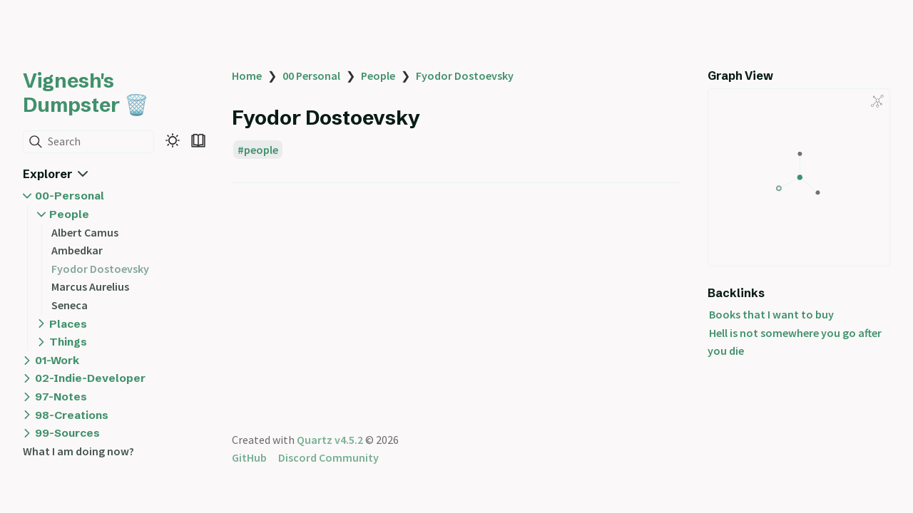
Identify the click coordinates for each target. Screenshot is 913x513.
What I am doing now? (78, 451)
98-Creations (71, 415)
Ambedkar (77, 250)
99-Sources (67, 433)
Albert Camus (84, 232)
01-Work (57, 360)
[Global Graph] (877, 101)
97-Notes (61, 396)
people (261, 149)
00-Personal (69, 195)
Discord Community (328, 457)
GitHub (249, 457)
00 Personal (311, 75)
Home (247, 75)
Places (68, 324)
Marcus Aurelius (90, 286)
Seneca (69, 305)
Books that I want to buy (771, 314)
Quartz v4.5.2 (330, 439)
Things (68, 341)
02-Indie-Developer (90, 378)
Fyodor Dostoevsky (100, 268)
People (69, 214)
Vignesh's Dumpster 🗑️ (86, 92)
